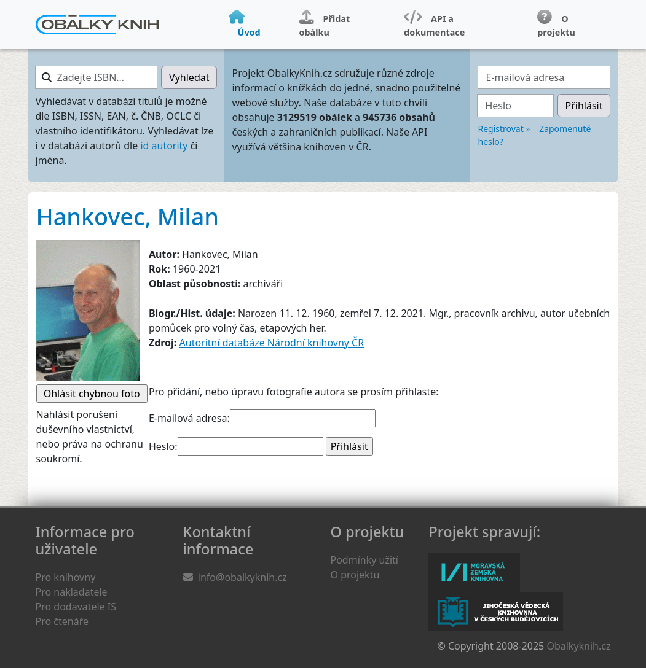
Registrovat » (504, 128)
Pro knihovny (66, 577)
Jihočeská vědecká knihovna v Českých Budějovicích (495, 611)
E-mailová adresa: (189, 418)
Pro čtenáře (62, 621)
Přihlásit (584, 105)
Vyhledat (189, 77)
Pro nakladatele (72, 592)
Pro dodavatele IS (76, 606)
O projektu (355, 574)
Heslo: (163, 446)
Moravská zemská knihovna (474, 572)
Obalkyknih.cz (578, 646)
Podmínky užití (364, 560)
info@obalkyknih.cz (242, 577)
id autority (163, 145)
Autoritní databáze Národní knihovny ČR (271, 342)
